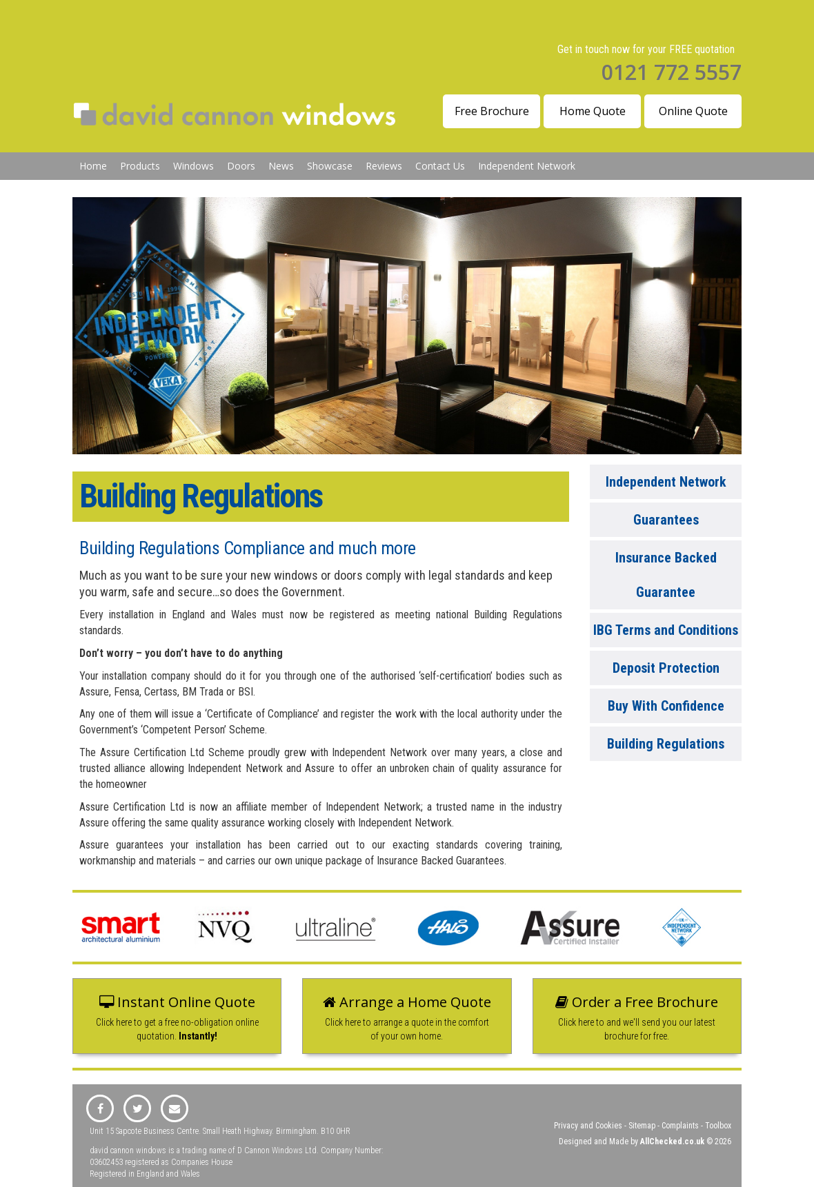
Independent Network (526, 165)
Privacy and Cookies (588, 1125)
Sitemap (641, 1125)
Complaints (680, 1125)
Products (140, 165)
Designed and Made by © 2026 (645, 1141)
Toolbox (718, 1125)
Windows (193, 165)
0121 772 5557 (672, 72)
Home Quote (592, 111)
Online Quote (693, 111)
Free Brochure (492, 111)
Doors (241, 165)
